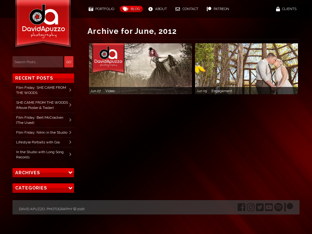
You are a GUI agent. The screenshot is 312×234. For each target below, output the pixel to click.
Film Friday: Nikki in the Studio (41, 132)
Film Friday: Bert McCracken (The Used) (39, 120)
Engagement (221, 91)
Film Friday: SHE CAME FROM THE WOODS (41, 90)
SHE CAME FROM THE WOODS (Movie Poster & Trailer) (42, 105)
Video (110, 91)
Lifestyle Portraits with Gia (38, 142)
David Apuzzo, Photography (46, 209)
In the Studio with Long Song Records (40, 154)
